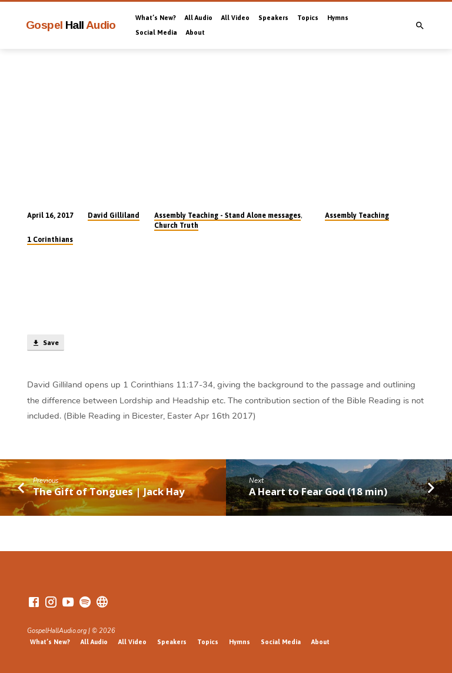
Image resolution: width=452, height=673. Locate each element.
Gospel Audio (71, 25)
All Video (235, 17)
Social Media (156, 32)
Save (45, 343)
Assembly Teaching (357, 215)
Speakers (273, 17)
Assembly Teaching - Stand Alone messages (227, 215)
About (195, 32)
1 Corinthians (50, 240)
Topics (307, 17)
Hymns (337, 17)
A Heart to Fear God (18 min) (318, 491)
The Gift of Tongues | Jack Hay (108, 491)
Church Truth (176, 225)
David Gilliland (113, 215)
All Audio (198, 17)
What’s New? (155, 17)
